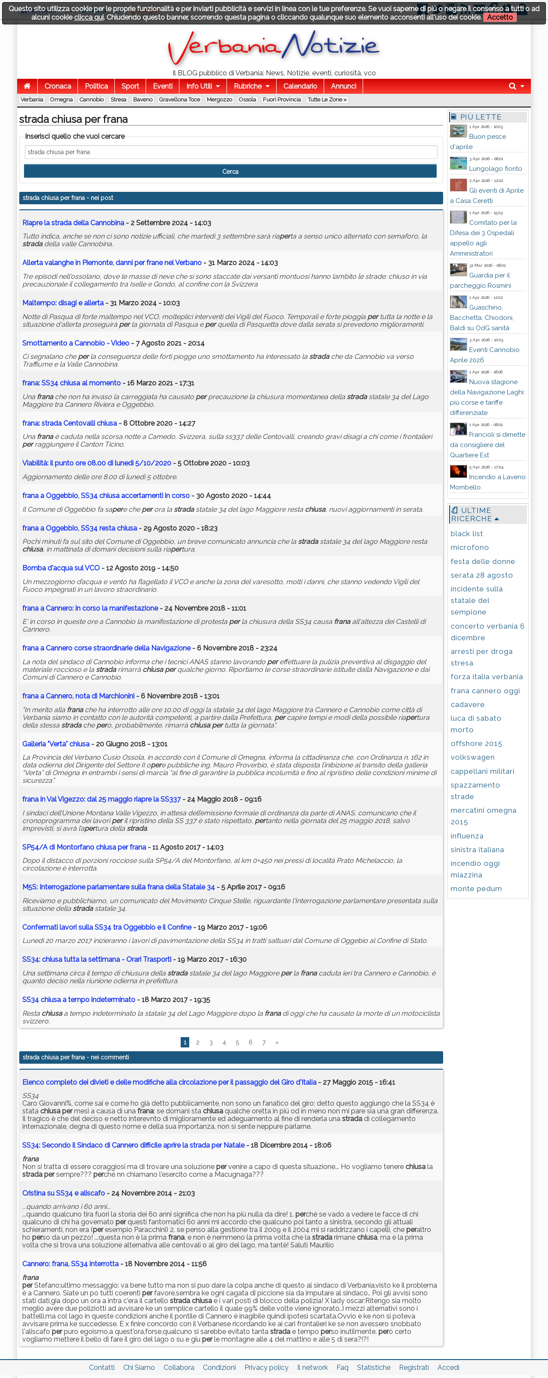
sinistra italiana (477, 849)
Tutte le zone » (327, 99)
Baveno (142, 99)
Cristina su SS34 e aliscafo (63, 1193)
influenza (467, 836)
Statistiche (373, 1367)
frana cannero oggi (485, 690)
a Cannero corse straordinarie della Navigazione (106, 648)
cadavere (468, 704)
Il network (312, 1367)
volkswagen (473, 757)
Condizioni (219, 1367)
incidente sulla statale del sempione (477, 600)
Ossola (247, 99)
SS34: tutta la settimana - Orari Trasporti (96, 959)
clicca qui (89, 17)
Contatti (102, 1367)
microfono (470, 547)
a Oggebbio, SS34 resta (79, 528)
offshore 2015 (477, 743)
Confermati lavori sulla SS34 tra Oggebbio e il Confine (106, 927)
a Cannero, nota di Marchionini (78, 696)
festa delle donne (483, 561)
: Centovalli (69, 423)
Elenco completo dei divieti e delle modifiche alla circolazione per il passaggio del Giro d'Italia (169, 1082)
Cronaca (58, 86)
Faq (342, 1367)
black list (467, 533)
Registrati (414, 1367)
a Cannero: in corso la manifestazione (90, 608)
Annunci (343, 86)
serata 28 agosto (482, 575)
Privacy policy (266, 1367)
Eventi (163, 86)
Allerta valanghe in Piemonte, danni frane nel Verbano (112, 263)
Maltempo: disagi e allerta (63, 303)
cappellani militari (483, 771)
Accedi (448, 1367)
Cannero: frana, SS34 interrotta (70, 1264)
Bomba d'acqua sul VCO (61, 568)
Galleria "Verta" (55, 744)
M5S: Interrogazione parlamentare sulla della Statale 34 (118, 887)
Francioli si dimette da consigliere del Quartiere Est (487, 445)
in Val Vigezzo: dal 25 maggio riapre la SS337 (101, 799)
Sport (130, 86)
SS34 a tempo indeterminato (78, 1000)
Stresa (118, 99)
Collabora (179, 1367)
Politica (96, 86)
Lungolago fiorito (495, 169)
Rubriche (248, 86)
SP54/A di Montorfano (84, 847)
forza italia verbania (487, 676)
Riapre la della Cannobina (73, 223)
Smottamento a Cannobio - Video (75, 343)
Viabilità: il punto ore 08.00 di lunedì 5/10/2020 (96, 463)
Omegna (61, 99)
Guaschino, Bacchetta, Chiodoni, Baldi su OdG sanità (482, 318)
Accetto (500, 17)
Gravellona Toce (179, 99)
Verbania (32, 99)
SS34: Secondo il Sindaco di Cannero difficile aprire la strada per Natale (133, 1145)
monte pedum (476, 888)
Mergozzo (219, 99)
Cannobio (92, 99)
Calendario (300, 86)
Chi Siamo (139, 1367)
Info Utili (199, 86)
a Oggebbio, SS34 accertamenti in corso (106, 496)
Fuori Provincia (282, 99)
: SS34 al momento (71, 383)
